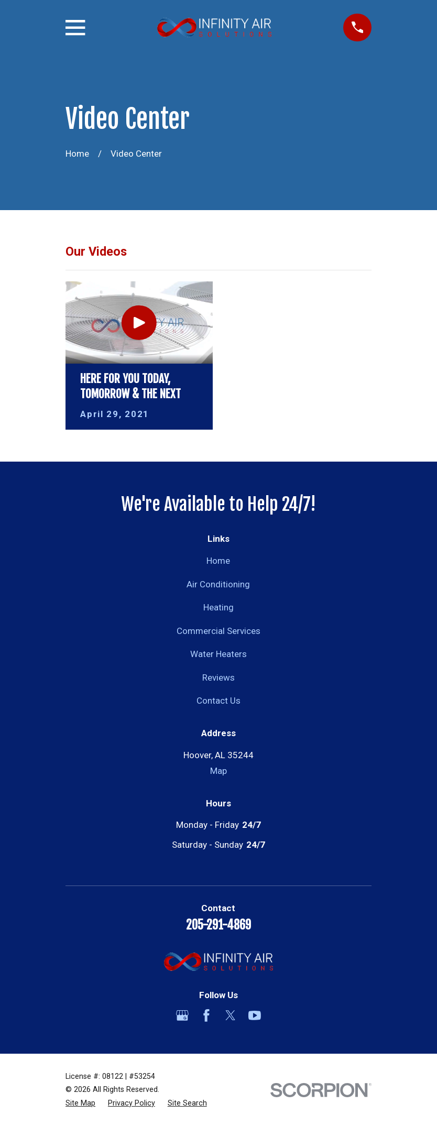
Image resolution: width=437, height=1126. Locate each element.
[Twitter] (230, 1015)
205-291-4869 (218, 925)
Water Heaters (218, 654)
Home (218, 560)
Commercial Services (218, 631)
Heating (218, 607)
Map (218, 771)
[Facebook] (206, 1015)
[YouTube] (254, 1015)
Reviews (218, 677)
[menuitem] (80, 1103)
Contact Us (218, 700)
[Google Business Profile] (182, 1015)
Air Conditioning (218, 584)
